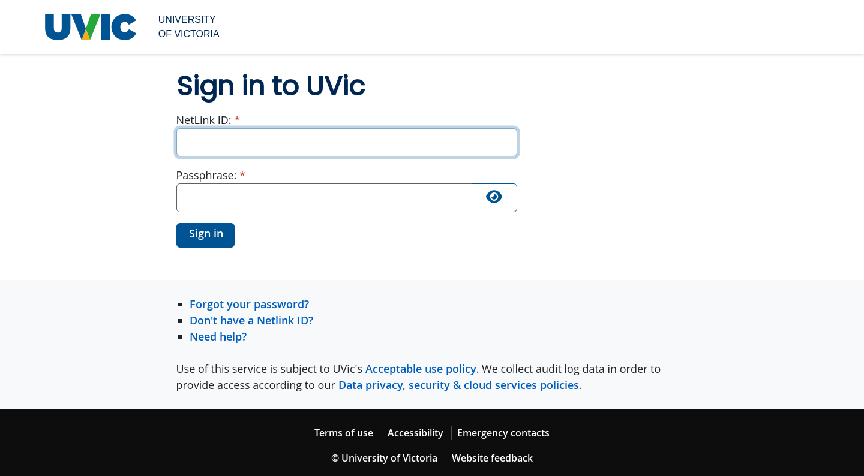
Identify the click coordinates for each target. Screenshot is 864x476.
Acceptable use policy (420, 368)
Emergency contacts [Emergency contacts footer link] (503, 432)
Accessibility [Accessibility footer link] (415, 432)
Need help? (218, 336)
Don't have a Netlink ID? (251, 320)
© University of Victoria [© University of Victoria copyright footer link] (384, 458)
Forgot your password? (249, 304)
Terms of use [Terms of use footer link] (343, 432)
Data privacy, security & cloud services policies (458, 385)
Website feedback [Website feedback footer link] (492, 458)
